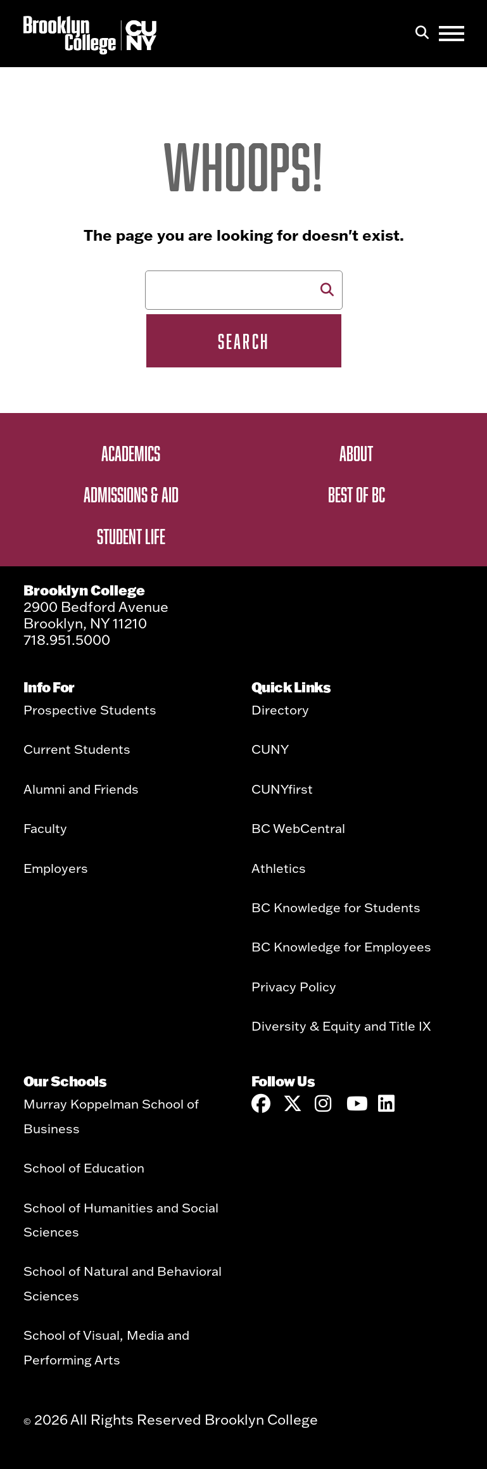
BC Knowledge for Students (336, 907)
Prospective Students (89, 709)
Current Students (76, 749)
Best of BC (356, 494)
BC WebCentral (298, 828)
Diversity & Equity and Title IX (341, 1025)
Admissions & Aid (131, 494)
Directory (280, 709)
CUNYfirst (282, 788)
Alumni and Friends (81, 788)
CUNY (270, 749)
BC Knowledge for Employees (341, 946)
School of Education (83, 1167)
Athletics (278, 868)
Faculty (45, 828)
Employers (55, 868)
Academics (130, 453)
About (356, 453)
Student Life (131, 536)
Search (243, 340)
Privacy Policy (293, 986)
